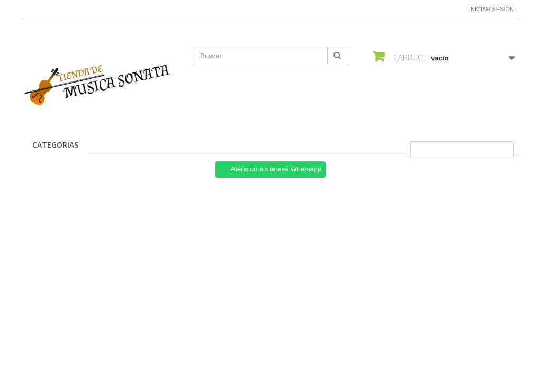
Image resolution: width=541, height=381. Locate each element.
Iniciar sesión (491, 9)
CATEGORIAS (55, 145)
